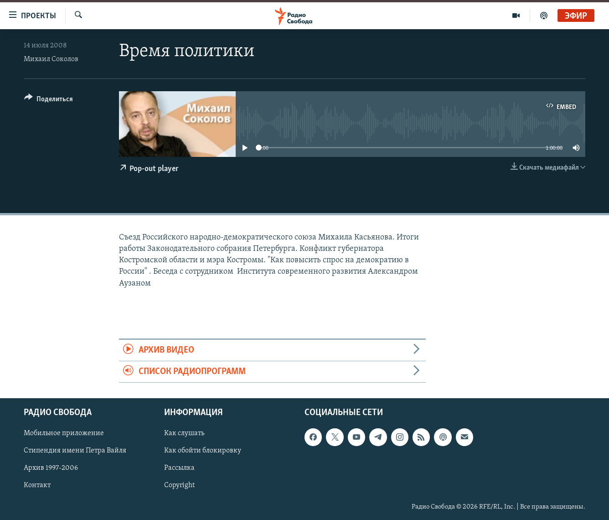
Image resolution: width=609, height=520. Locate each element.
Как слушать (184, 433)
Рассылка (179, 468)
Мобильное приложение (64, 433)
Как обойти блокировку (202, 451)
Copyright (179, 485)
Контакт (37, 485)
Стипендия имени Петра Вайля (75, 451)
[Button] (48, 100)
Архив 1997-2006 (51, 468)
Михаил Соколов (51, 59)
